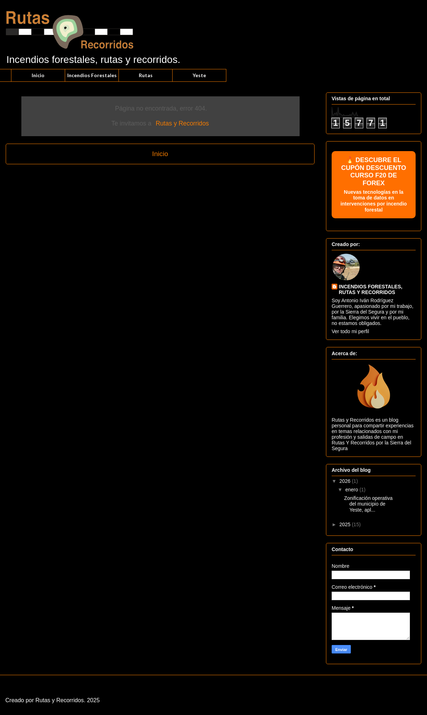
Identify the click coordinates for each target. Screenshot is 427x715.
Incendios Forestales (92, 75)
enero (352, 489)
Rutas (146, 75)
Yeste (199, 75)
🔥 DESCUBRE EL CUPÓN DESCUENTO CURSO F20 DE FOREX (373, 184)
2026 (345, 481)
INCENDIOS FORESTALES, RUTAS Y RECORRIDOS (370, 289)
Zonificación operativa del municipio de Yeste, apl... (368, 504)
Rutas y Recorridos (182, 123)
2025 (345, 524)
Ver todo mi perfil (350, 331)
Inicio (38, 75)
